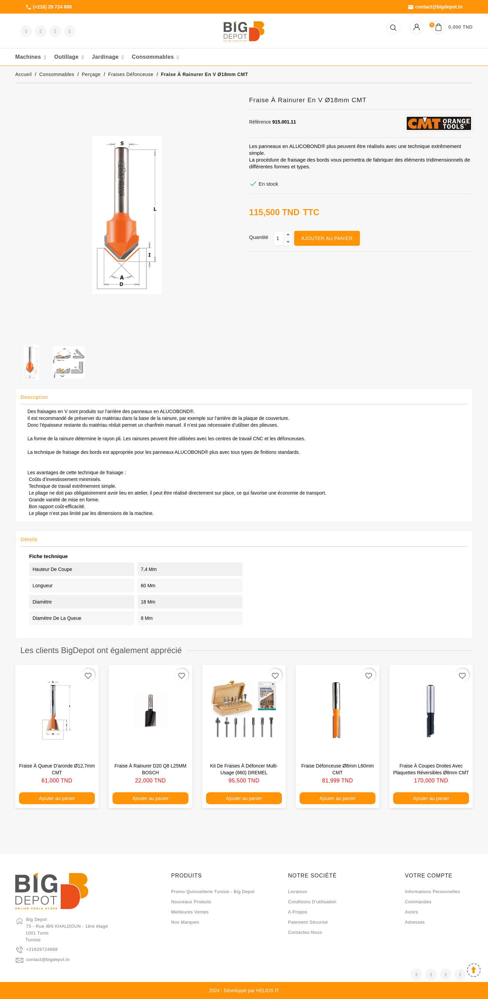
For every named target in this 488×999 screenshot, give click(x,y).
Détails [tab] (29, 539)
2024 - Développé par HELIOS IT (244, 990)
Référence (260, 122)
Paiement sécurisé (308, 922)
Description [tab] (34, 397)
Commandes (418, 901)
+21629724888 (42, 949)
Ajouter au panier (326, 238)
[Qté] (278, 238)
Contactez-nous (305, 932)
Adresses (415, 922)
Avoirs (411, 911)
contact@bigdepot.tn (435, 7)
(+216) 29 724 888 (48, 7)
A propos (297, 911)
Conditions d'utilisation (312, 901)
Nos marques (185, 922)
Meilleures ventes (190, 911)
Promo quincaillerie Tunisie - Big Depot (213, 891)
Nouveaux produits (191, 901)
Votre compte (428, 875)
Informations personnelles (432, 891)
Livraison (297, 891)
